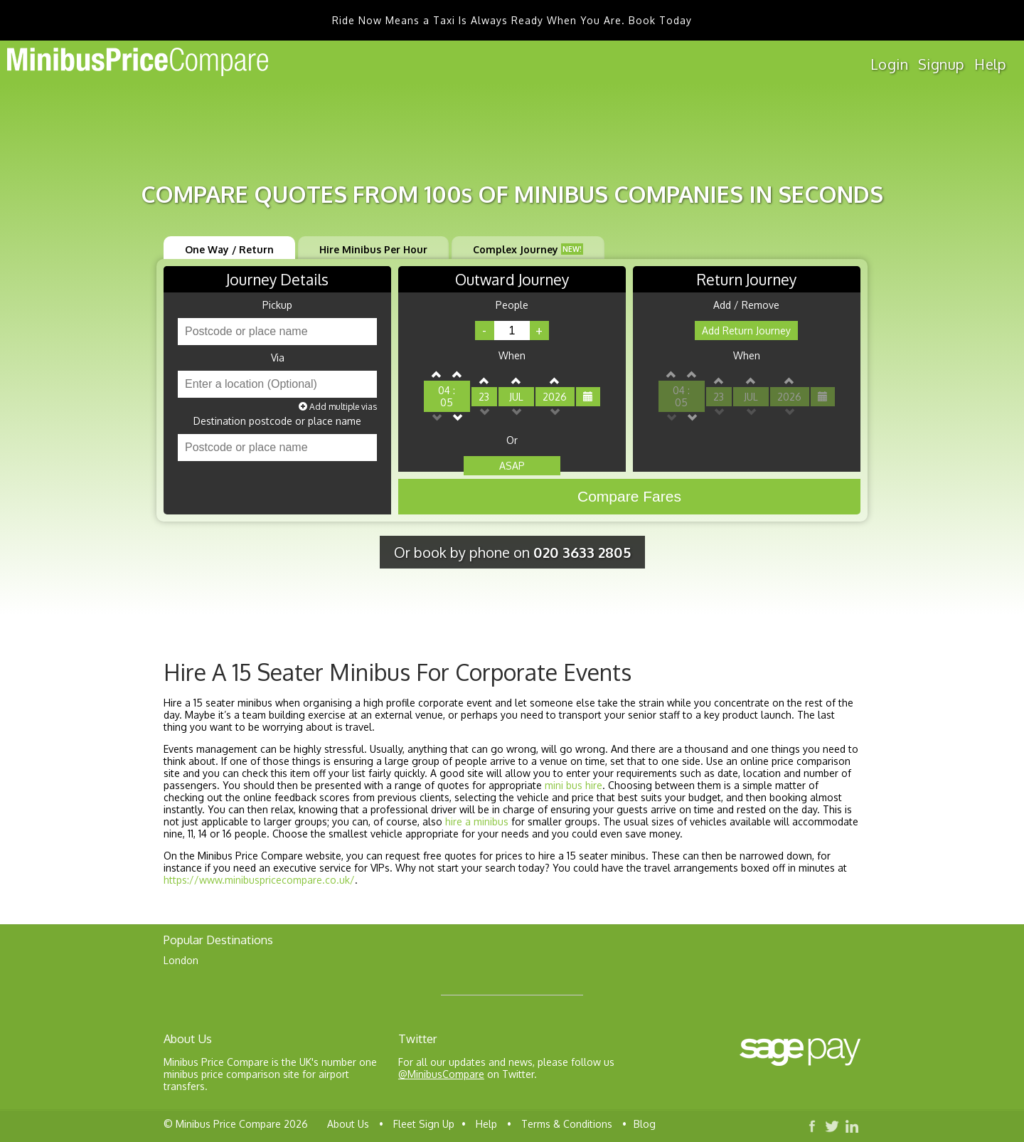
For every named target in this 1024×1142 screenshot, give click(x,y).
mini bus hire (573, 785)
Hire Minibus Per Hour (373, 249)
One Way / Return (229, 249)
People (512, 305)
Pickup (277, 305)
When (512, 355)
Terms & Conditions (566, 1124)
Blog (645, 1124)
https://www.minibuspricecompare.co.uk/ (259, 880)
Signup (941, 64)
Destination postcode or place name (277, 421)
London (181, 960)
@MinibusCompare (441, 1074)
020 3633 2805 (582, 552)
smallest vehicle (365, 834)
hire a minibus (476, 821)
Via (277, 358)
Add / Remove (746, 305)
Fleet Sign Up (423, 1124)
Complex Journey (528, 249)
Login (889, 64)
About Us (348, 1124)
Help (990, 64)
